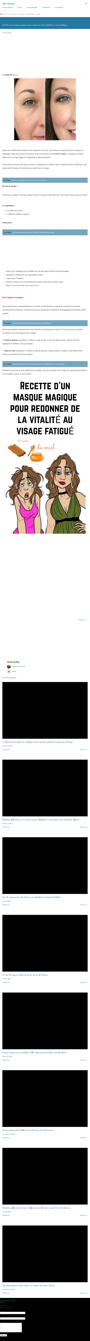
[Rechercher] (86, 3)
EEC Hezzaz (8, 3)
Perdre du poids (32, 7)
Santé (20, 7)
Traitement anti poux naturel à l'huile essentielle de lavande (33, 232)
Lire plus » (84, 749)
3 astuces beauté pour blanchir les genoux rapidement (31, 323)
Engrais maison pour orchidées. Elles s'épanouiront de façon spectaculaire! (34, 1052)
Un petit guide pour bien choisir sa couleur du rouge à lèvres (28, 1285)
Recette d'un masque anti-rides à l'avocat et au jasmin (29, 180)
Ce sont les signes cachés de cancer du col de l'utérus (25, 974)
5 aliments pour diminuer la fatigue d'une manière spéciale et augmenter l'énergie (37, 741)
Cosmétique (59, 7)
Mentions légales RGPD (8, 1300)
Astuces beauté (7, 7)
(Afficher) (16, 75)
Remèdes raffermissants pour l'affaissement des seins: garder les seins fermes (36, 1207)
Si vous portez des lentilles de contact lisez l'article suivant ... (29, 1130)
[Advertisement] (45, 54)
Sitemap (2, 1302)
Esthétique (46, 7)
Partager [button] (81, 620)
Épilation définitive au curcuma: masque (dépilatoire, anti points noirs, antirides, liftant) (40, 819)
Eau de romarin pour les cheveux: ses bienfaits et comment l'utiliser (31, 897)
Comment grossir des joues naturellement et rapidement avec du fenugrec (38, 364)
